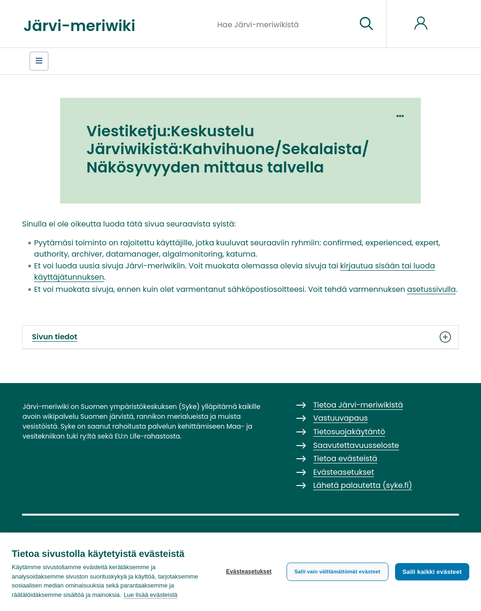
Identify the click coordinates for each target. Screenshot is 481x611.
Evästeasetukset (249, 571)
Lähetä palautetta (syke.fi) (362, 485)
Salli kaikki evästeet (432, 571)
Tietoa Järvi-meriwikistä (358, 405)
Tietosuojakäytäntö (349, 431)
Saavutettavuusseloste (356, 445)
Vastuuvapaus (340, 418)
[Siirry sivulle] (366, 24)
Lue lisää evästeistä (150, 594)
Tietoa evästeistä (345, 458)
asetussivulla (431, 289)
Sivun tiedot (240, 337)
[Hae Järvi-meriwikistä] (283, 24)
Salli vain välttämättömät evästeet (337, 571)
